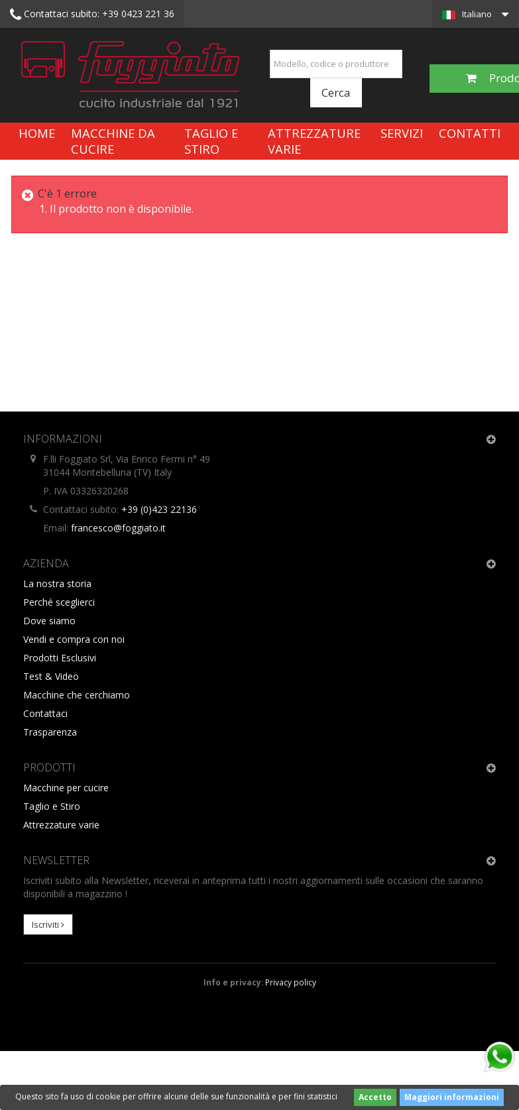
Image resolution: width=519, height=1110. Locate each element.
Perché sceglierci (59, 602)
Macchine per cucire (66, 787)
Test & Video (51, 676)
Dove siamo (49, 620)
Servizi (401, 133)
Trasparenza (50, 732)
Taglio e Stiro (211, 141)
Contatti (469, 133)
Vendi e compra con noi (74, 639)
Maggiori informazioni (451, 1097)
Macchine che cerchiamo (76, 695)
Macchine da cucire (113, 141)
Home (37, 133)
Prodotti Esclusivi (59, 657)
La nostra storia (57, 583)
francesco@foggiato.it (118, 528)
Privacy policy (290, 982)
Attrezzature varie (314, 141)
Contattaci (45, 713)
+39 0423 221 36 (92, 14)
